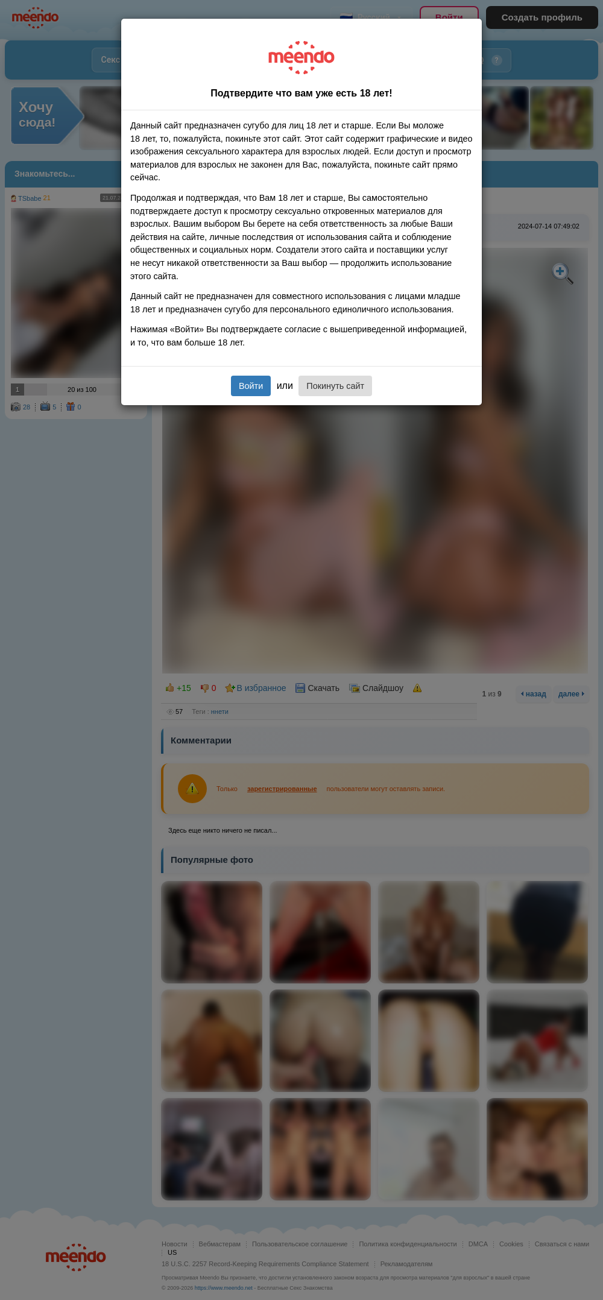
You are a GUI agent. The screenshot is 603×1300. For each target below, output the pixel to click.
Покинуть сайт (335, 386)
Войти (251, 386)
